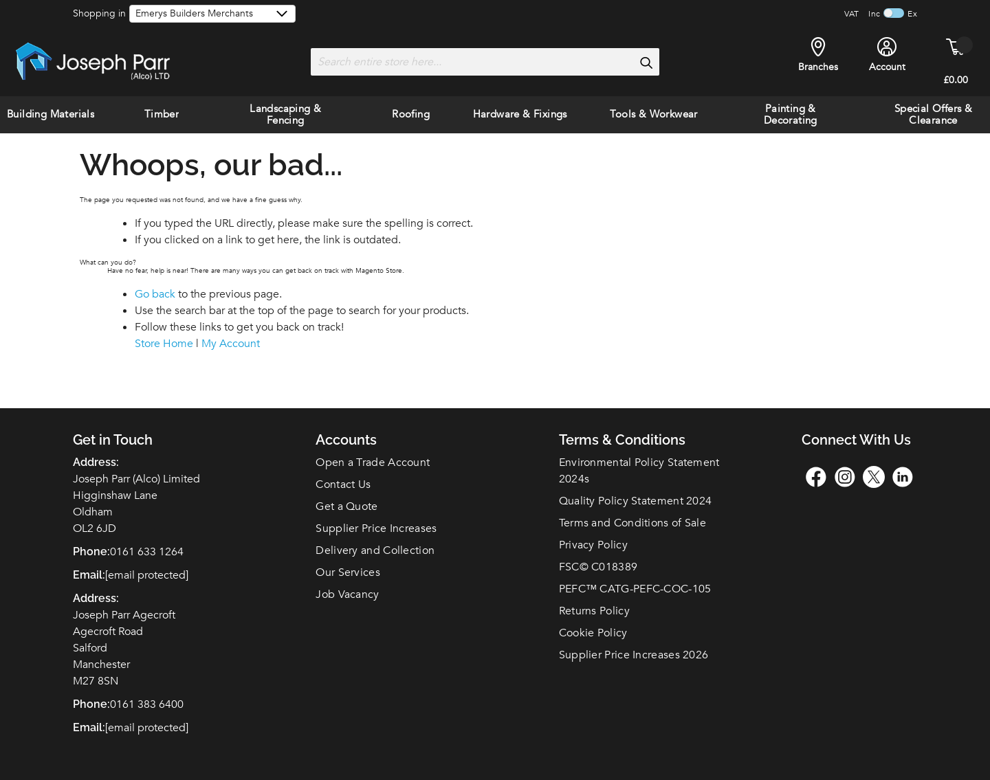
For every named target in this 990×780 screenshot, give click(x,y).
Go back (155, 294)
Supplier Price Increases (376, 528)
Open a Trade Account (373, 462)
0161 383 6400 (147, 704)
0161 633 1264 (147, 551)
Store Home (164, 343)
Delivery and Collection (375, 550)
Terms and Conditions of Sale (632, 523)
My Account (230, 343)
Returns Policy (594, 611)
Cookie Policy (593, 632)
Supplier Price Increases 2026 (634, 654)
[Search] (645, 62)
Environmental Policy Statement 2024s (639, 471)
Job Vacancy (347, 594)
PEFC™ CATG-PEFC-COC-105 (635, 589)
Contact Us (343, 484)
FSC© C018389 (598, 567)
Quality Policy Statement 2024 (635, 501)
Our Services (348, 572)
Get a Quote (346, 506)
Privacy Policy (593, 545)
